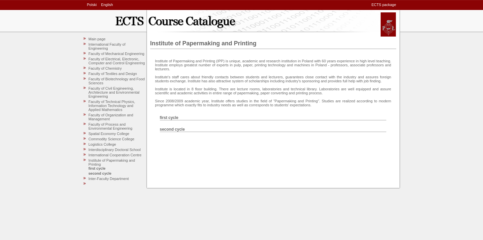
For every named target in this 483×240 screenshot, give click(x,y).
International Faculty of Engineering (106, 46)
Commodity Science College (111, 139)
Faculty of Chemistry (105, 68)
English (107, 5)
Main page (96, 39)
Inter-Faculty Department (108, 179)
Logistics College (102, 144)
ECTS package (384, 5)
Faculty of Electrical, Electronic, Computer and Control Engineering (116, 61)
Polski (92, 5)
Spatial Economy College (108, 134)
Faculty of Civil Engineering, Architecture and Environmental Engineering (113, 92)
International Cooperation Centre (115, 155)
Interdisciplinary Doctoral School (114, 150)
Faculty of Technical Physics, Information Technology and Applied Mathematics (111, 106)
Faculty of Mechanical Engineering (116, 54)
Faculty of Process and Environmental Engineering (110, 126)
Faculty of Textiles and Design (112, 74)
